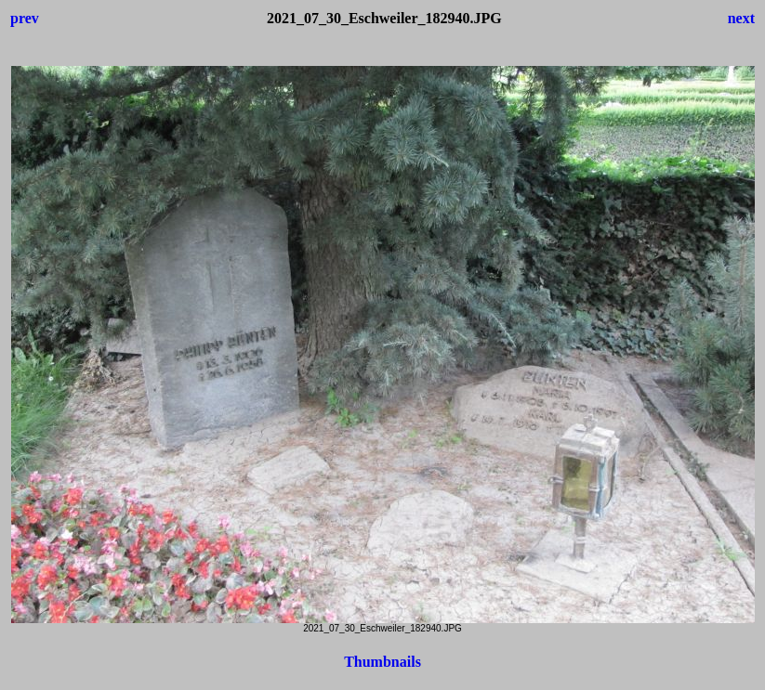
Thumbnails (382, 662)
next (741, 18)
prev (24, 18)
